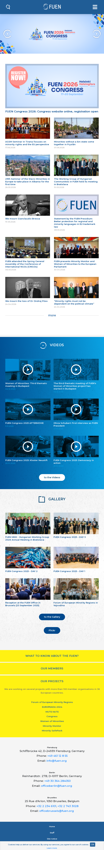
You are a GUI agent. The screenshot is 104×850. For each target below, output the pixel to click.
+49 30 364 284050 (57, 780)
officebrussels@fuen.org (56, 810)
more (52, 315)
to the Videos (52, 477)
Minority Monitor (52, 726)
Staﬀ (52, 833)
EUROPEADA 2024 (52, 707)
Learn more (52, 848)
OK (92, 844)
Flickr (52, 630)
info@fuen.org (56, 760)
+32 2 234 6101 (46, 806)
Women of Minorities (52, 721)
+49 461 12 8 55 (57, 755)
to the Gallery (52, 616)
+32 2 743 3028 (68, 806)
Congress (52, 716)
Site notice (52, 839)
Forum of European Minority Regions (52, 702)
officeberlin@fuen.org (56, 785)
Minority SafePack (52, 730)
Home (52, 826)
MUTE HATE (52, 711)
